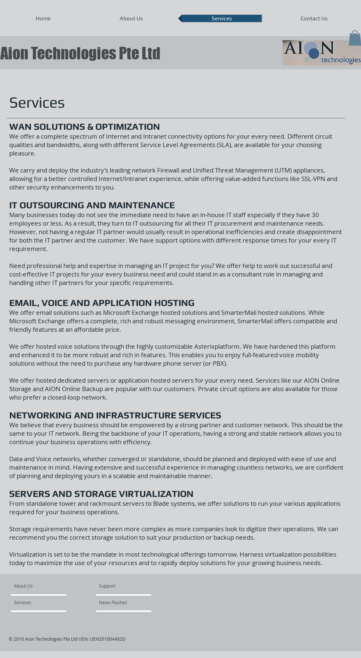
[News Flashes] (120, 602)
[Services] (35, 602)
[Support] (116, 586)
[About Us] (42, 586)
